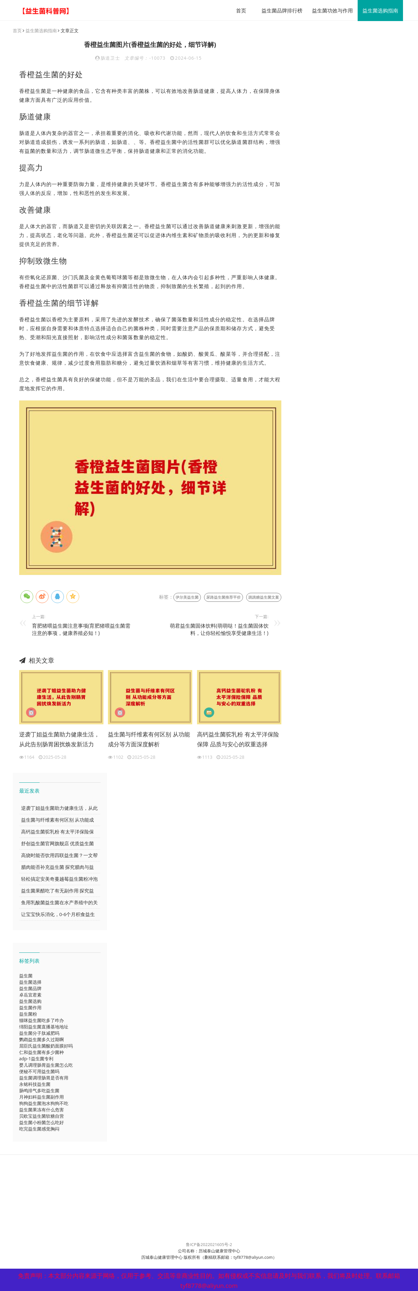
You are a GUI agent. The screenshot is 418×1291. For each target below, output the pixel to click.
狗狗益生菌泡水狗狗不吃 (43, 1104)
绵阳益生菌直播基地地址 (43, 1027)
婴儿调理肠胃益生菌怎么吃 (46, 1065)
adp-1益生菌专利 (36, 1059)
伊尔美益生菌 (187, 597)
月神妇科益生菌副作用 (41, 1097)
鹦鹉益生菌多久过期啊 (41, 1040)
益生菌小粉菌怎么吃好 (41, 1123)
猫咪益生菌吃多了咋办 (41, 1021)
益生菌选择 (30, 982)
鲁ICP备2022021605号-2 (209, 1245)
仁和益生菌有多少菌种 (41, 1052)
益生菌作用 (30, 1008)
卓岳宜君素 (30, 995)
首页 (239, 10)
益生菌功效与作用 (330, 10)
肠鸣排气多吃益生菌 (39, 1091)
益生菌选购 (30, 1001)
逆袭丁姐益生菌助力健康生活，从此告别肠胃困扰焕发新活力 (59, 740)
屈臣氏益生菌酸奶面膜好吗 (46, 1046)
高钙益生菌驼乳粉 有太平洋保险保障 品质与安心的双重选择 (238, 740)
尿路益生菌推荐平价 (223, 597)
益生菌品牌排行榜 (279, 10)
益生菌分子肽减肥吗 (39, 1033)
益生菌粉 (28, 1014)
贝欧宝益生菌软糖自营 (41, 1116)
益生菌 (26, 976)
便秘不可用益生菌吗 (39, 1072)
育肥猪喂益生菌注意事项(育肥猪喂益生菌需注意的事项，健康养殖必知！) (81, 630)
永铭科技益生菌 (34, 1084)
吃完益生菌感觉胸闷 (39, 1129)
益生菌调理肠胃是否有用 (43, 1078)
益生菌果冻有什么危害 (41, 1110)
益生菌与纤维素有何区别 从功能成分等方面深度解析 (149, 740)
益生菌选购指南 (378, 10)
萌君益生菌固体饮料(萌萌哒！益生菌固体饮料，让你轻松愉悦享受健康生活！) (219, 630)
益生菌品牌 (30, 989)
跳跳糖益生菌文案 (263, 597)
